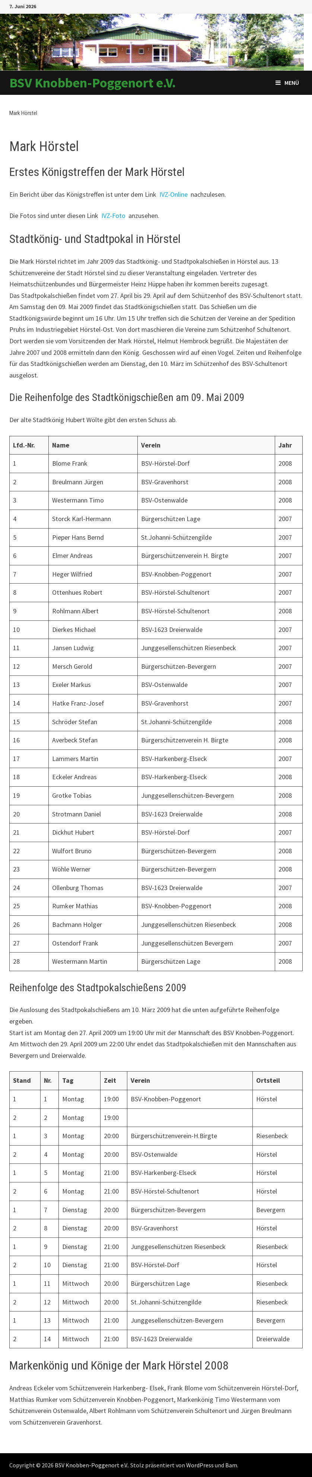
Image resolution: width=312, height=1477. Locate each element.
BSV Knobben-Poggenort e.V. (92, 82)
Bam (231, 1465)
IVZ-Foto (113, 215)
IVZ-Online (173, 194)
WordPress (200, 1465)
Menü (287, 82)
